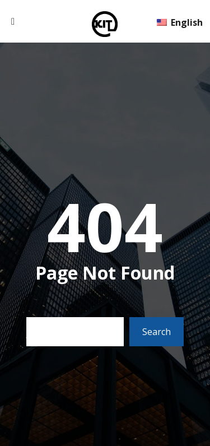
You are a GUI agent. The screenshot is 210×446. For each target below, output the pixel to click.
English (180, 22)
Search (156, 332)
